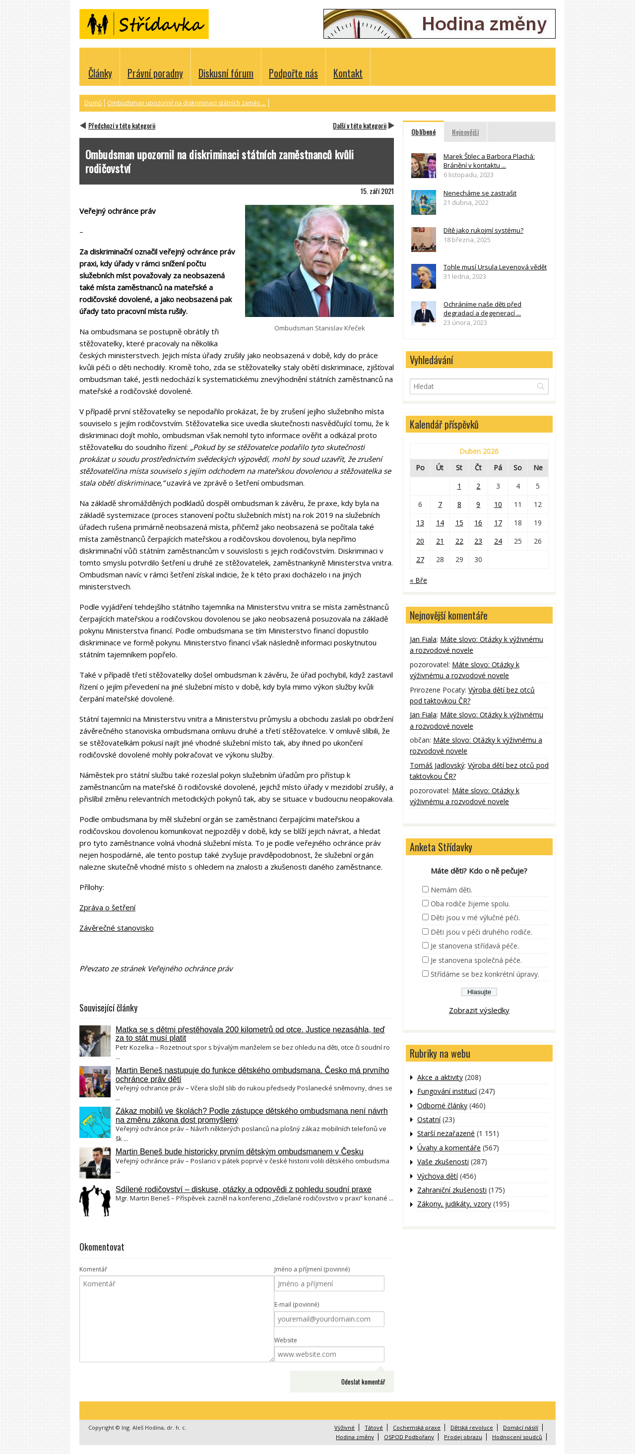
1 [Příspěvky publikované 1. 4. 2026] (459, 486)
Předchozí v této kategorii (121, 125)
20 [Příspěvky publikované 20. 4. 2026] (420, 541)
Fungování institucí (447, 1091)
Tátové (374, 1427)
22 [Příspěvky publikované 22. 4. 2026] (459, 541)
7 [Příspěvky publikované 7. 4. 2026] (440, 504)
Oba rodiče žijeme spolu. (470, 903)
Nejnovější (465, 131)
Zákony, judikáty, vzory (454, 1203)
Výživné (344, 1427)
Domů (93, 103)
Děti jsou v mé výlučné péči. (475, 917)
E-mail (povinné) (296, 1304)
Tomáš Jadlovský (437, 765)
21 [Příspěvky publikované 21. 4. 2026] (440, 541)
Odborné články (442, 1105)
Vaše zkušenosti (443, 1161)
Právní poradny (155, 72)
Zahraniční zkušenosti (452, 1190)
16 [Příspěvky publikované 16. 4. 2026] (478, 522)
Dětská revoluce (471, 1427)
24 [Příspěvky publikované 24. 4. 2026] (498, 541)
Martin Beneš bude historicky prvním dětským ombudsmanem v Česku (240, 1151)
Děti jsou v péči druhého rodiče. (481, 932)
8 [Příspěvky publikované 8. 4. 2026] (459, 504)
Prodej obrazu (463, 1437)
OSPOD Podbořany (409, 1437)
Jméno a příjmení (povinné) (312, 1269)
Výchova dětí (437, 1176)
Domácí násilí (520, 1427)
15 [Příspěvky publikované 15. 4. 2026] (459, 522)
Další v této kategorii (359, 125)
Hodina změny (355, 1437)
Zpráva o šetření (107, 907)
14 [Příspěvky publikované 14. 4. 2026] (440, 522)
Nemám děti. (451, 889)
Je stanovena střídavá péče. (475, 945)
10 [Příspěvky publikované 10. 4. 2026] (498, 504)
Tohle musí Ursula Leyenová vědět (495, 266)
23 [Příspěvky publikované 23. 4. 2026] (478, 541)
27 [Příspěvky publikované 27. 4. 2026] (420, 559)
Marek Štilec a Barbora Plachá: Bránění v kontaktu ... (489, 161)
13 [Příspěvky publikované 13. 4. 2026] (420, 522)
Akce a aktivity (440, 1077)
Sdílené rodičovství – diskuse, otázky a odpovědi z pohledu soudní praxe (244, 1189)
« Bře (418, 580)
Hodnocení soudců (517, 1437)
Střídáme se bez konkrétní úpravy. (485, 974)
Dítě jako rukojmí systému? (483, 230)
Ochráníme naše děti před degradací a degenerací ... (482, 308)
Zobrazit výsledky (479, 1010)
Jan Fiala (423, 639)
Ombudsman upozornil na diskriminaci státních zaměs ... (186, 103)
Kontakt (348, 72)
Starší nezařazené (446, 1133)
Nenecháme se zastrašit (480, 193)
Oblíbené (423, 131)
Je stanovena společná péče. (476, 960)
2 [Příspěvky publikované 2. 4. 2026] (478, 486)
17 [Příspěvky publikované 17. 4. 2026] (498, 522)
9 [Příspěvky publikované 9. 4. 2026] (478, 504)
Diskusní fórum (226, 72)
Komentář (93, 1269)
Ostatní (429, 1119)
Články (100, 72)
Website (285, 1340)
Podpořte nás (293, 72)
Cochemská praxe (417, 1427)
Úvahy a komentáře (449, 1147)
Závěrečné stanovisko (116, 928)
